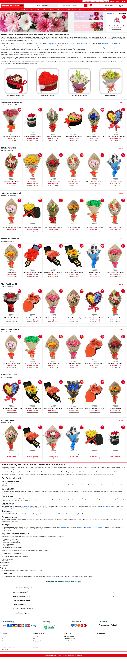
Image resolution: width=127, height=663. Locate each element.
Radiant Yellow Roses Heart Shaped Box (32, 227)
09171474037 (71, 640)
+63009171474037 (72, 638)
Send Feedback (69, 636)
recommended (88, 1)
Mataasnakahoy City (99, 527)
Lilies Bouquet (104, 43)
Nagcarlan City (107, 506)
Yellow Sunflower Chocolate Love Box (74, 272)
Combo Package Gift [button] (84, 9)
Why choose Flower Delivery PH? (22, 588)
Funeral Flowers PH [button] (96, 9)
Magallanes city (108, 499)
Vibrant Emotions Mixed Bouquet (11, 181)
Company (4, 633)
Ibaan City (63, 527)
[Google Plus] (85, 625)
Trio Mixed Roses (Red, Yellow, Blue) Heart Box (115, 137)
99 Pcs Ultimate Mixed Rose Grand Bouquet (12, 318)
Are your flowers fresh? (19, 605)
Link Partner (5, 649)
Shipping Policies (37, 640)
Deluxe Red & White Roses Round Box (32, 136)
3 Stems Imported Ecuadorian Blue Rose (94, 136)
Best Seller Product (98, 1)
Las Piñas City (48, 484)
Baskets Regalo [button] (61, 9)
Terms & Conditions (38, 645)
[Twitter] (75, 625)
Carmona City (43, 499)
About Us (4, 636)
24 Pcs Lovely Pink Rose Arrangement (115, 272)
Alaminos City (27, 506)
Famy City (60, 506)
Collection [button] (105, 9)
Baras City (30, 514)
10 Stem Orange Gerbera (74, 227)
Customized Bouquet (108, 5)
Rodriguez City (64, 514)
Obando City (80, 491)
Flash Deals (109, 13)
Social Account (75, 621)
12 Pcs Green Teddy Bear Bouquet (95, 227)
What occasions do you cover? (21, 596)
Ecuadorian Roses (52, 43)
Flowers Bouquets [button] (25, 9)
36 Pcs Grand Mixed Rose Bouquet (53, 454)
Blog (3, 638)
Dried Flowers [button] (51, 9)
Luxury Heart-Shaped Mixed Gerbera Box (32, 318)
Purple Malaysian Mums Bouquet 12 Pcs (11, 136)
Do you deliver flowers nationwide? (23, 609)
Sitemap (4, 645)
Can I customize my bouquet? (21, 600)
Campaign (35, 647)
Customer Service (101, 633)
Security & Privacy (37, 642)
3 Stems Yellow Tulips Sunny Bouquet (53, 227)
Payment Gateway (7, 621)
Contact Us (67, 633)
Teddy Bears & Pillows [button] (72, 9)
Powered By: (103, 621)
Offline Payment (37, 638)
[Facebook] (72, 625)
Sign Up (118, 1)
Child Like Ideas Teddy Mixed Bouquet (94, 181)
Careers (4, 640)
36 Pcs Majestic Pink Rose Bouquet (53, 318)
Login (112, 1)
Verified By (46, 621)
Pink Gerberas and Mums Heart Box (74, 136)
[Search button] (85, 5)
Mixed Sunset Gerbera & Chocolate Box (53, 272)
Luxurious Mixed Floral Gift (12, 272)
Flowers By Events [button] (36, 9)
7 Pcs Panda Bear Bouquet (115, 181)
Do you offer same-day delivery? (22, 613)
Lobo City (80, 527)
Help (123, 1)
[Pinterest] (82, 625)
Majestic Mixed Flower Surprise (53, 181)
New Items (106, 1)
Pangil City (4, 508)
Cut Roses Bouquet (38, 43)
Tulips (116, 43)
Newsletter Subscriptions (8, 647)
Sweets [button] (44, 9)
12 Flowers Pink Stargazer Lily (74, 318)
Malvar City (90, 527)
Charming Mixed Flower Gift (74, 181)
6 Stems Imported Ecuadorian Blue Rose (74, 408)
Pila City (10, 508)
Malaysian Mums (82, 43)
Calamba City (45, 506)
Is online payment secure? (20, 592)
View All (121, 102)
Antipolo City (24, 514)
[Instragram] (78, 625)
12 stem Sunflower (32, 181)
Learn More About (38, 633)
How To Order (36, 636)
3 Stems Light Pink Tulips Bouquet (53, 136)
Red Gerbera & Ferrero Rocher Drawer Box (32, 272)
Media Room (5, 642)
